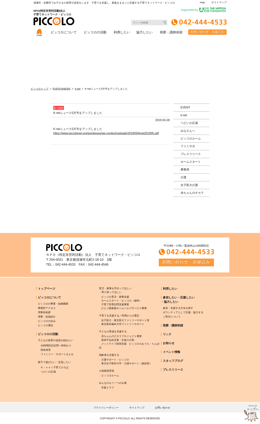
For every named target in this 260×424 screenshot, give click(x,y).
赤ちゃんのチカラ (192, 192)
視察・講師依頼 (171, 32)
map (202, 2)
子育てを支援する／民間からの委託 (119, 315)
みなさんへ (188, 130)
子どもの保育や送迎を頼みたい (55, 340)
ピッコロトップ (39, 88)
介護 (183, 177)
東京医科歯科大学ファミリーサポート (122, 324)
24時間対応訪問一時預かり (56, 345)
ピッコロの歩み (47, 321)
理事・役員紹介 (47, 316)
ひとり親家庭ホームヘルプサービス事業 (124, 308)
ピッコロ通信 (45, 325)
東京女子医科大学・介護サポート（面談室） (126, 363)
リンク (167, 334)
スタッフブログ (173, 360)
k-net (77, 88)
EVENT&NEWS (61, 88)
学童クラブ (107, 387)
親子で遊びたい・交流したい (54, 362)
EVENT (185, 107)
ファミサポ (188, 146)
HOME (39, 32)
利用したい (122, 32)
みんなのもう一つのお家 (113, 382)
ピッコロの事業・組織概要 (53, 303)
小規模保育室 (106, 370)
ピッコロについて (64, 32)
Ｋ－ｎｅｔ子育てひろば (54, 367)
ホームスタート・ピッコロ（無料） (121, 300)
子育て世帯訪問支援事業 (115, 304)
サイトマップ (219, 2)
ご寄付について (172, 316)
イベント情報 (171, 351)
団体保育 (46, 349)
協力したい (144, 32)
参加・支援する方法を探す (178, 308)
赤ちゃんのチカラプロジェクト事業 (121, 336)
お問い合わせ (162, 407)
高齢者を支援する (109, 354)
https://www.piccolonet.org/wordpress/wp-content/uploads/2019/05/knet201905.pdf (106, 133)
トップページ (46, 288)
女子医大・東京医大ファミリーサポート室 (125, 320)
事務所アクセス (47, 308)
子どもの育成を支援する (113, 331)
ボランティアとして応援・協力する (183, 312)
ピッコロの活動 (95, 32)
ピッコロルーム (191, 138)
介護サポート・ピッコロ (115, 359)
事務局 (185, 169)
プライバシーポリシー (106, 407)
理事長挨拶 (44, 312)
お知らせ (168, 343)
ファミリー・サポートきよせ (57, 354)
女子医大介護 (189, 185)
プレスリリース (191, 154)
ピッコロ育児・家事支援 (115, 296)
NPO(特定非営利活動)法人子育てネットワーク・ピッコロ (53, 17)
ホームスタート (191, 161)
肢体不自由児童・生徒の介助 (117, 339)
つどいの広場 (189, 122)
